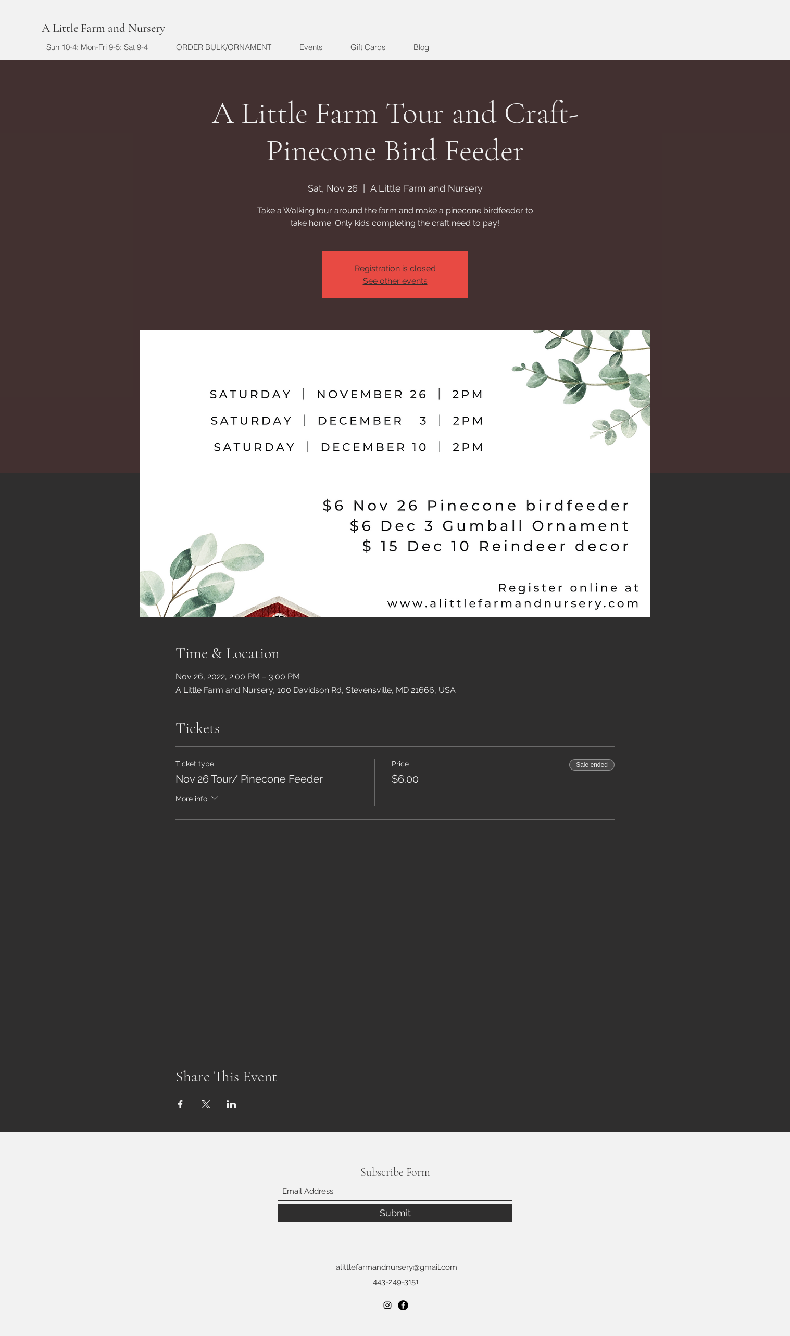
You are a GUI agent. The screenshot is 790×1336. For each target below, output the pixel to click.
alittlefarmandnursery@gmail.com (396, 1267)
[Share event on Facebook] (180, 1104)
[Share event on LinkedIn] (231, 1104)
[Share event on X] (206, 1104)
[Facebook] (403, 1305)
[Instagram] (387, 1305)
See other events (395, 281)
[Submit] (395, 1213)
